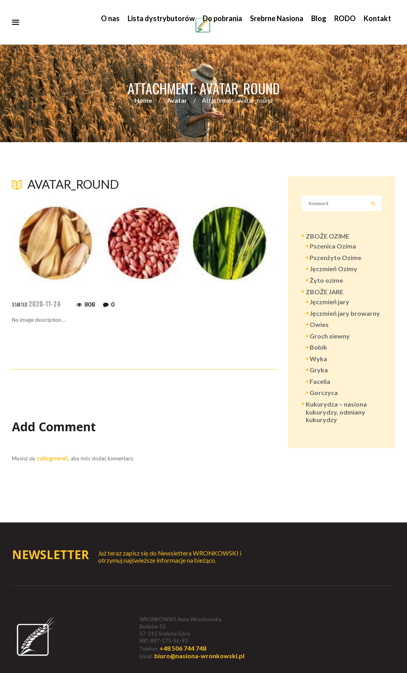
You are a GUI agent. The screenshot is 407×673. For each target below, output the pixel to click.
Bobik (318, 348)
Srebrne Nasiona (276, 18)
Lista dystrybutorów (161, 18)
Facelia (320, 382)
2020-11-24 (45, 304)
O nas (110, 18)
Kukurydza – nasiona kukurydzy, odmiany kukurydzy (336, 412)
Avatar (177, 100)
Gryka (319, 370)
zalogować (52, 458)
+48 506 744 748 (182, 648)
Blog (318, 18)
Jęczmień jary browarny (345, 314)
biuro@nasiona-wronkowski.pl (199, 655)
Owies (319, 325)
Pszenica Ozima (333, 246)
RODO (345, 18)
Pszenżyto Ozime (335, 258)
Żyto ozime (326, 281)
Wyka (318, 359)
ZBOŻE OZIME (327, 237)
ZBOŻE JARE (324, 292)
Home (143, 100)
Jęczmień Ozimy (333, 269)
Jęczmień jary (329, 302)
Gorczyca (324, 393)
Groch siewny (330, 336)
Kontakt (377, 18)
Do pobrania (222, 18)
